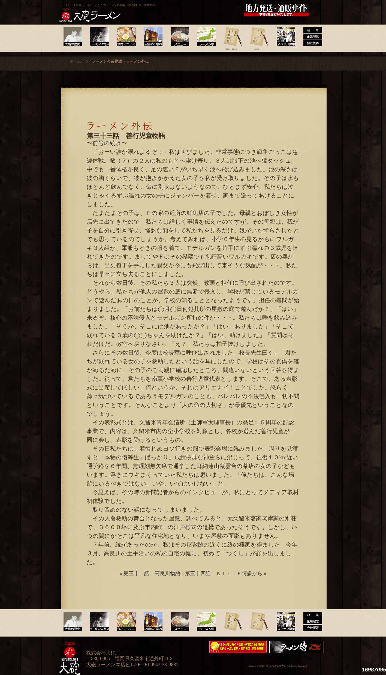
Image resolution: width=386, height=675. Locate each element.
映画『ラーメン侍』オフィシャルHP (298, 647)
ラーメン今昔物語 (231, 36)
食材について (125, 36)
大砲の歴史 (72, 36)
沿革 (310, 36)
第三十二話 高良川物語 (151, 573)
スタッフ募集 (284, 36)
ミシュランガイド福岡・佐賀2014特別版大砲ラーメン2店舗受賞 (238, 647)
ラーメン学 (205, 36)
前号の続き (107, 143)
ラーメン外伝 (258, 36)
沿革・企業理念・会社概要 (310, 621)
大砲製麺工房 (216, 10)
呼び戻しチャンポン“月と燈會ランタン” (168, 10)
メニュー (178, 36)
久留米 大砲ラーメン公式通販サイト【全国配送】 (276, 10)
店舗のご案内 (152, 36)
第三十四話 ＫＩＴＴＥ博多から (224, 573)
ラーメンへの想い (99, 36)
